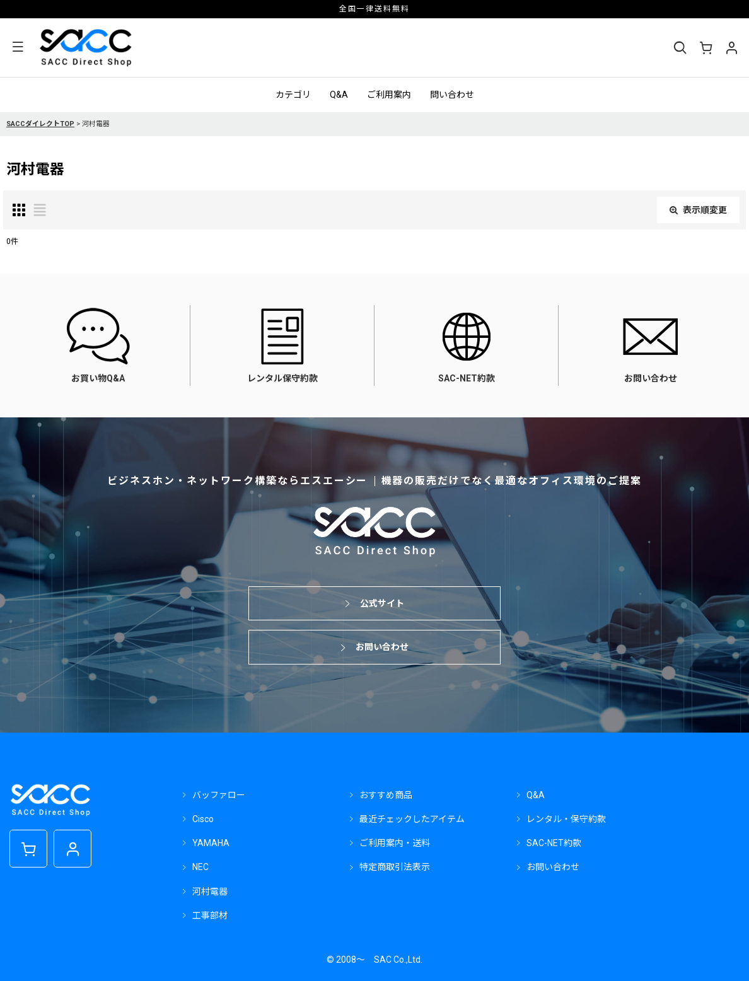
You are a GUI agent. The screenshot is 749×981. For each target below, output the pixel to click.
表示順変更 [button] (698, 210)
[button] (17, 47)
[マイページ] (731, 48)
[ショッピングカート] (705, 48)
